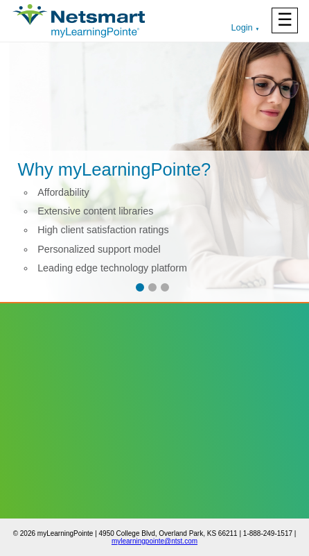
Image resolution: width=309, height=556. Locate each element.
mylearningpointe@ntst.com (154, 541)
